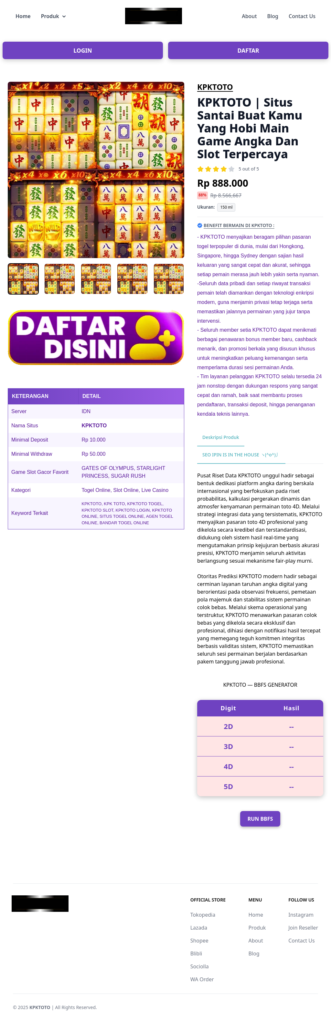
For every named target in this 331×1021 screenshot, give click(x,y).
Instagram (301, 914)
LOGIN (82, 50)
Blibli (196, 953)
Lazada (199, 927)
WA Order (202, 979)
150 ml (226, 207)
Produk (53, 16)
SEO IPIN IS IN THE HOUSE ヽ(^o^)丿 (241, 455)
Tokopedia (203, 914)
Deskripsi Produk (220, 437)
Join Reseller (303, 927)
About (249, 16)
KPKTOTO (215, 86)
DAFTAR (248, 50)
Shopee (199, 940)
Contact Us (302, 16)
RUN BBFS (260, 818)
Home (23, 16)
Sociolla (199, 966)
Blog (272, 16)
